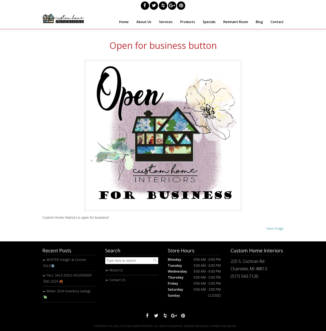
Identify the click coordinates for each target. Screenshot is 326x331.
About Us (116, 270)
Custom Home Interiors (63, 18)
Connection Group (222, 326)
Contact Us (117, 280)
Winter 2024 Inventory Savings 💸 (67, 294)
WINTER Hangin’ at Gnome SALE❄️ (64, 262)
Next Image (275, 228)
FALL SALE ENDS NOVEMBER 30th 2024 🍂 (67, 278)
